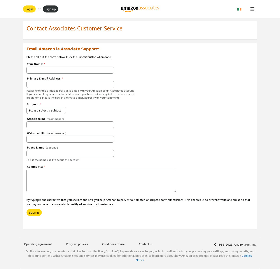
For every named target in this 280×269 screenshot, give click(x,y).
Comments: (36, 166)
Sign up (51, 9)
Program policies (77, 244)
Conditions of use (113, 244)
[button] (241, 9)
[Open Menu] (251, 9)
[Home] (140, 9)
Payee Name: (42, 147)
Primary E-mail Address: (45, 78)
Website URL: (46, 133)
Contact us (145, 244)
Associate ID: (46, 118)
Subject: (34, 104)
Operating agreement (38, 244)
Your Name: (36, 64)
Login (29, 9)
